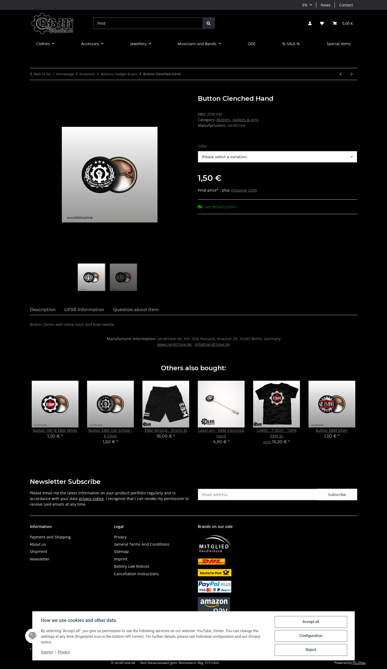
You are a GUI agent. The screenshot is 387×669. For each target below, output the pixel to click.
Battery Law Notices (131, 566)
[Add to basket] (34, 92)
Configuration (310, 636)
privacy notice (91, 498)
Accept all (310, 622)
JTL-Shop (359, 662)
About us (38, 544)
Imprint (47, 652)
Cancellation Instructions (136, 573)
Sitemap (121, 551)
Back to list (42, 73)
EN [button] (304, 5)
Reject (310, 650)
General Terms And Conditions (141, 544)
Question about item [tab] (136, 309)
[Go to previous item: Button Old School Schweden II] (340, 74)
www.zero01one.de (174, 344)
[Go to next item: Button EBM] (351, 74)
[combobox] (277, 157)
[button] (310, 23)
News (326, 5)
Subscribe (337, 494)
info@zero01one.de (212, 344)
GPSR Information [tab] (84, 309)
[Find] (148, 23)
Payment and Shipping (50, 536)
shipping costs (244, 190)
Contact (346, 5)
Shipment (38, 551)
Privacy (64, 652)
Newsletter (39, 559)
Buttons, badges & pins (238, 119)
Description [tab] (43, 309)
